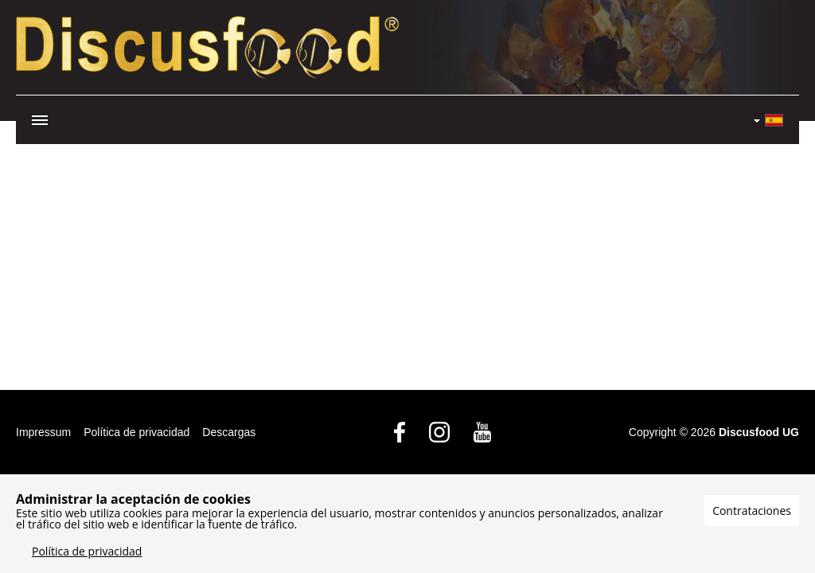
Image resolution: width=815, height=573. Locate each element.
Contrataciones (751, 510)
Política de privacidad (136, 432)
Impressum (43, 432)
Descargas (228, 432)
